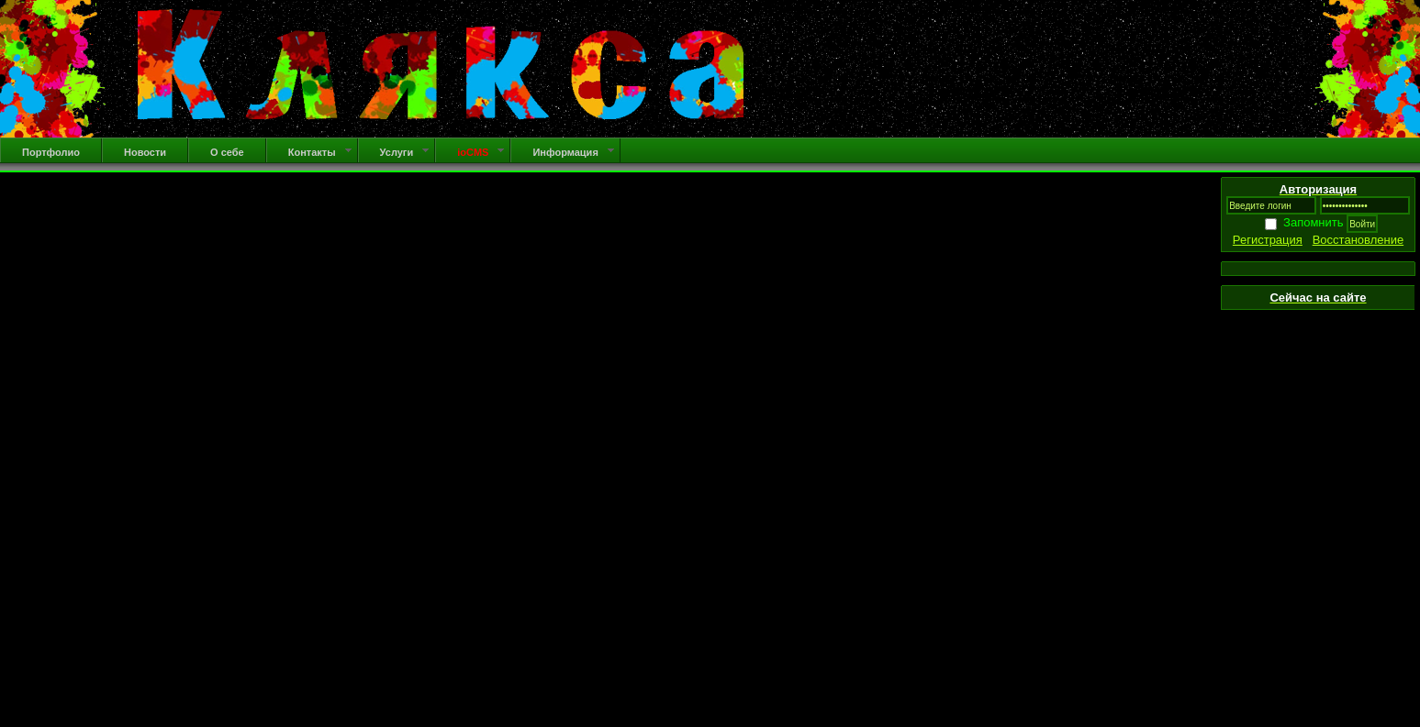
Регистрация (1268, 240)
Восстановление (1358, 240)
